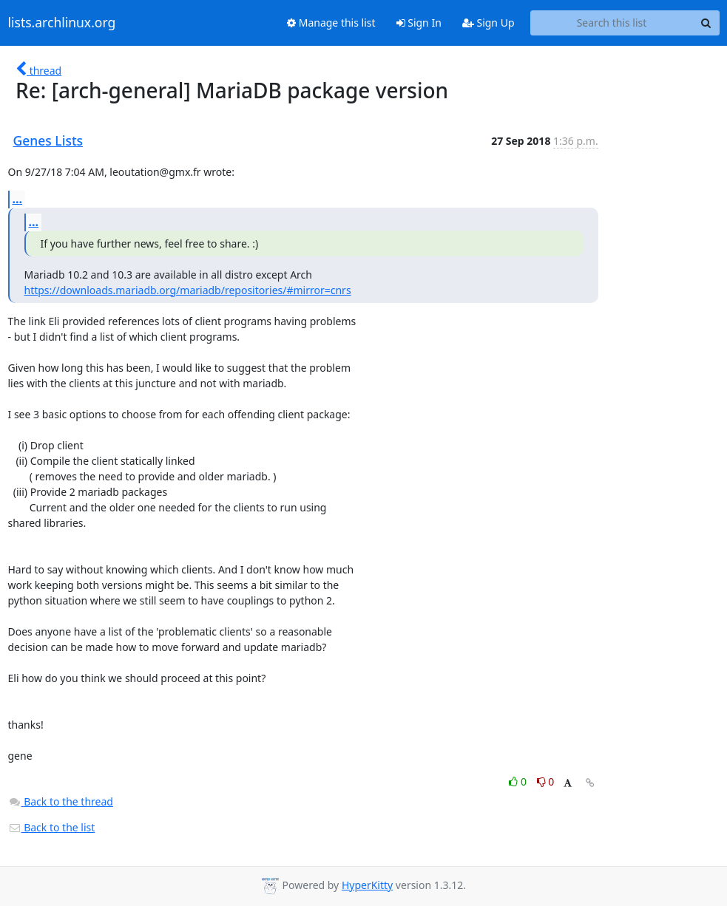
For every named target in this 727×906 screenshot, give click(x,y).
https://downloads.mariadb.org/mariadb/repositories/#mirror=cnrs (187, 290)
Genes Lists (48, 140)
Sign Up (488, 23)
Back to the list (51, 827)
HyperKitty (367, 885)
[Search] (706, 22)
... (18, 199)
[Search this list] (612, 22)
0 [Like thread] (519, 781)
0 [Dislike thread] (546, 781)
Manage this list (331, 23)
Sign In (419, 23)
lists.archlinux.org (62, 23)
